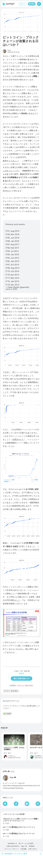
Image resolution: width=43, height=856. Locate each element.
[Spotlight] (8, 4)
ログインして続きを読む (25, 685)
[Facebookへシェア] (16, 803)
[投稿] (39, 4)
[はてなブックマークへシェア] (27, 803)
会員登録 (13, 685)
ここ (18, 600)
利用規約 (32, 846)
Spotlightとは (12, 843)
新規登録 (32, 4)
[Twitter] (14, 777)
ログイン (23, 4)
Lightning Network (12, 846)
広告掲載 (23, 849)
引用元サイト (18, 439)
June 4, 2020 (11, 289)
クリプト (11, 691)
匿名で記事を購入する (22, 678)
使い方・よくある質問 (26, 843)
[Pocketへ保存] (38, 803)
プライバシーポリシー (11, 849)
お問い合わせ (32, 849)
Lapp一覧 (24, 846)
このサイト (7, 171)
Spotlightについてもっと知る (16, 853)
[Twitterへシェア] (5, 803)
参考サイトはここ (10, 161)
